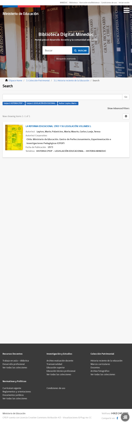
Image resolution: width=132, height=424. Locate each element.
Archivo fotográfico (100, 371)
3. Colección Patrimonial (38, 80)
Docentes (95, 367)
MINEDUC (64, 3)
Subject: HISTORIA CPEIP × (14, 103)
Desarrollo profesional (14, 364)
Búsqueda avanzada (66, 58)
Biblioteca (73, 3)
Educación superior (56, 367)
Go (125, 97)
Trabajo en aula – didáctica (16, 360)
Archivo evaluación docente (60, 360)
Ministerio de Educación (20, 13)
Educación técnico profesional (61, 371)
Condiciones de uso (109, 3)
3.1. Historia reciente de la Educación (71, 80)
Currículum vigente (12, 388)
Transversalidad (54, 364)
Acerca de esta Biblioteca (89, 3)
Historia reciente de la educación (106, 360)
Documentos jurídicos (13, 395)
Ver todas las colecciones (15, 367)
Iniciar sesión (124, 3)
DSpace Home (15, 80)
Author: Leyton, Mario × (68, 103)
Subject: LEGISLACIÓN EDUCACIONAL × (41, 103)
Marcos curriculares (100, 364)
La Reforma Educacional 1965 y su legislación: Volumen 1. (58, 126)
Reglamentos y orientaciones (17, 391)
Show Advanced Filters (118, 108)
